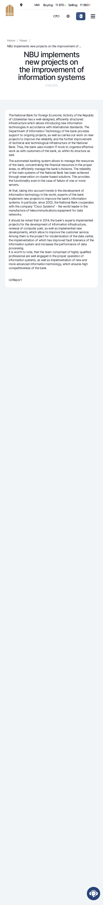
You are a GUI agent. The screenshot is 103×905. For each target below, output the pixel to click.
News (23, 40)
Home (11, 40)
